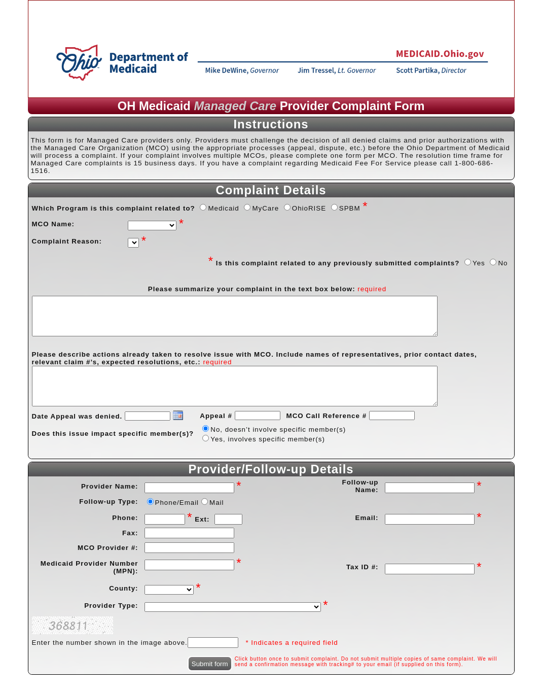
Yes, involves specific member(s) (267, 439)
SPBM (349, 208)
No (503, 263)
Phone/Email (177, 502)
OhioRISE (309, 208)
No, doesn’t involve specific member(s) (278, 429)
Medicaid (223, 208)
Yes (479, 263)
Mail (216, 502)
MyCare (265, 208)
